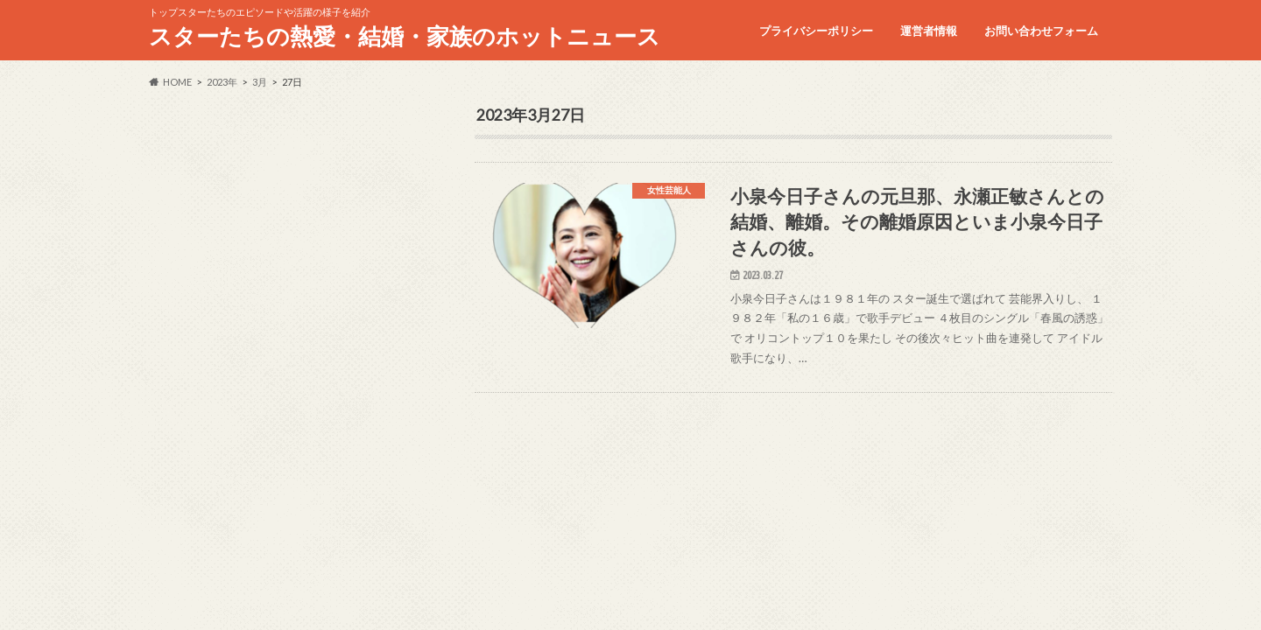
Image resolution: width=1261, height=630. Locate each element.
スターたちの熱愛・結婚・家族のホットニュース (404, 36)
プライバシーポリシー (816, 31)
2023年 (222, 82)
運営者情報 (928, 31)
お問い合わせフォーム (1041, 31)
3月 (259, 82)
